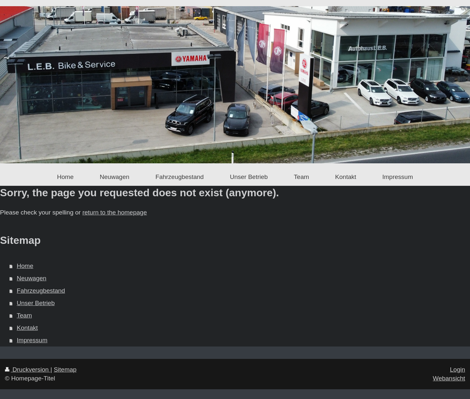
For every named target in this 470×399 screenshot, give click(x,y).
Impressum (32, 340)
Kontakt (27, 327)
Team (24, 315)
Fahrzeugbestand (41, 290)
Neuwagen (31, 278)
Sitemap (65, 369)
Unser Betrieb (36, 303)
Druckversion (27, 369)
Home (25, 265)
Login (457, 369)
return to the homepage (114, 212)
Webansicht (449, 378)
